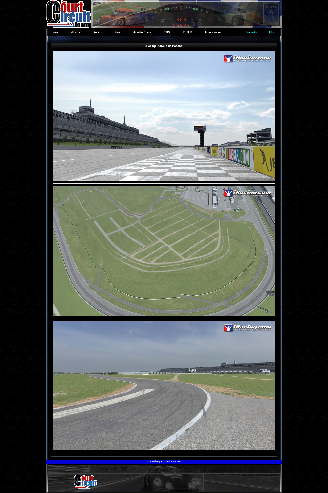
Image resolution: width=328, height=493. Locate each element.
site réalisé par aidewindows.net (164, 461)
